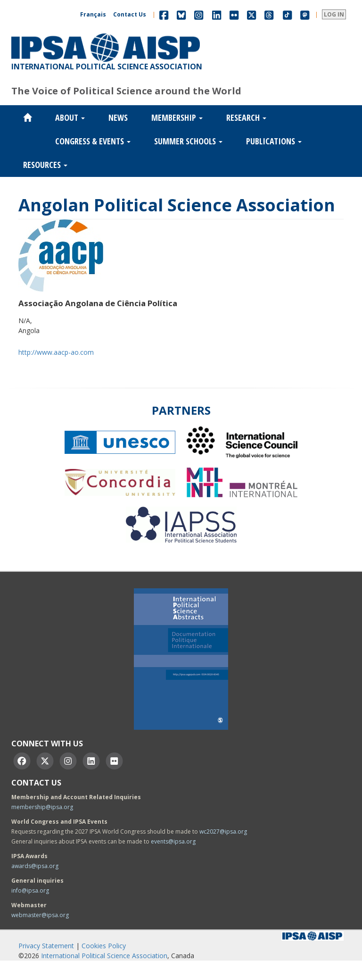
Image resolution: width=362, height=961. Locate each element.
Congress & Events (93, 141)
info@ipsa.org (30, 890)
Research (246, 117)
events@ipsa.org (173, 841)
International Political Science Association (104, 955)
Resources (45, 164)
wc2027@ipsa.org (223, 831)
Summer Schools (188, 141)
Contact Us (129, 14)
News (118, 117)
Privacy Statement (46, 945)
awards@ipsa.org (34, 866)
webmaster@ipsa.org (40, 915)
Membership (177, 117)
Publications (274, 141)
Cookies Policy (104, 945)
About (70, 117)
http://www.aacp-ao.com (56, 352)
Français (93, 14)
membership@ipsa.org (42, 807)
